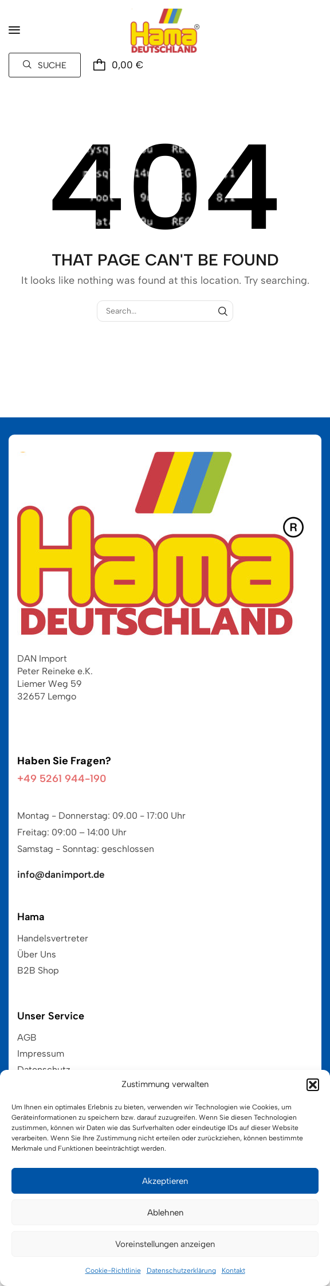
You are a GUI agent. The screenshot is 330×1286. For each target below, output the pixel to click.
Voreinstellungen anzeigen (165, 1244)
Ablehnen (165, 1212)
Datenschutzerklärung (181, 1271)
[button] (313, 1084)
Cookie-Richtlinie (113, 1271)
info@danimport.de (61, 874)
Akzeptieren (165, 1181)
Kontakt (233, 1271)
